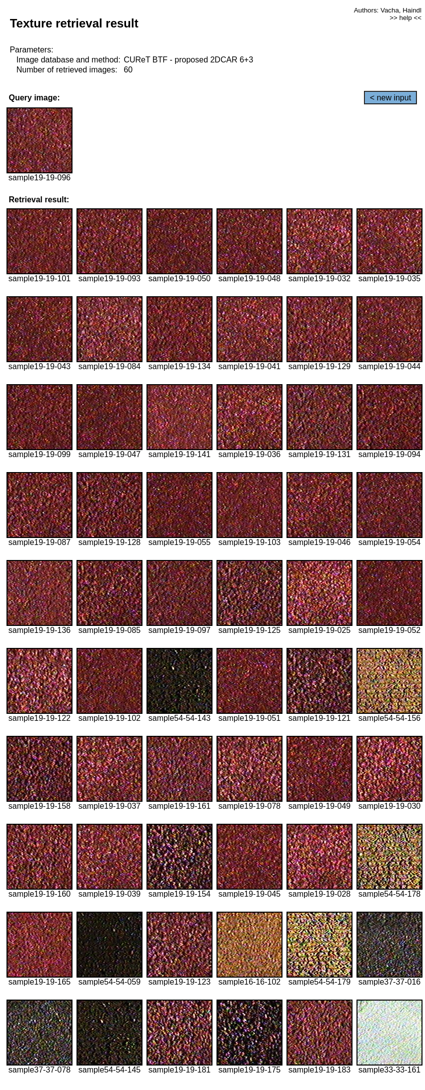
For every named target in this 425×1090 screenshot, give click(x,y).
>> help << (406, 17)
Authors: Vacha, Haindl (388, 10)
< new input (390, 97)
